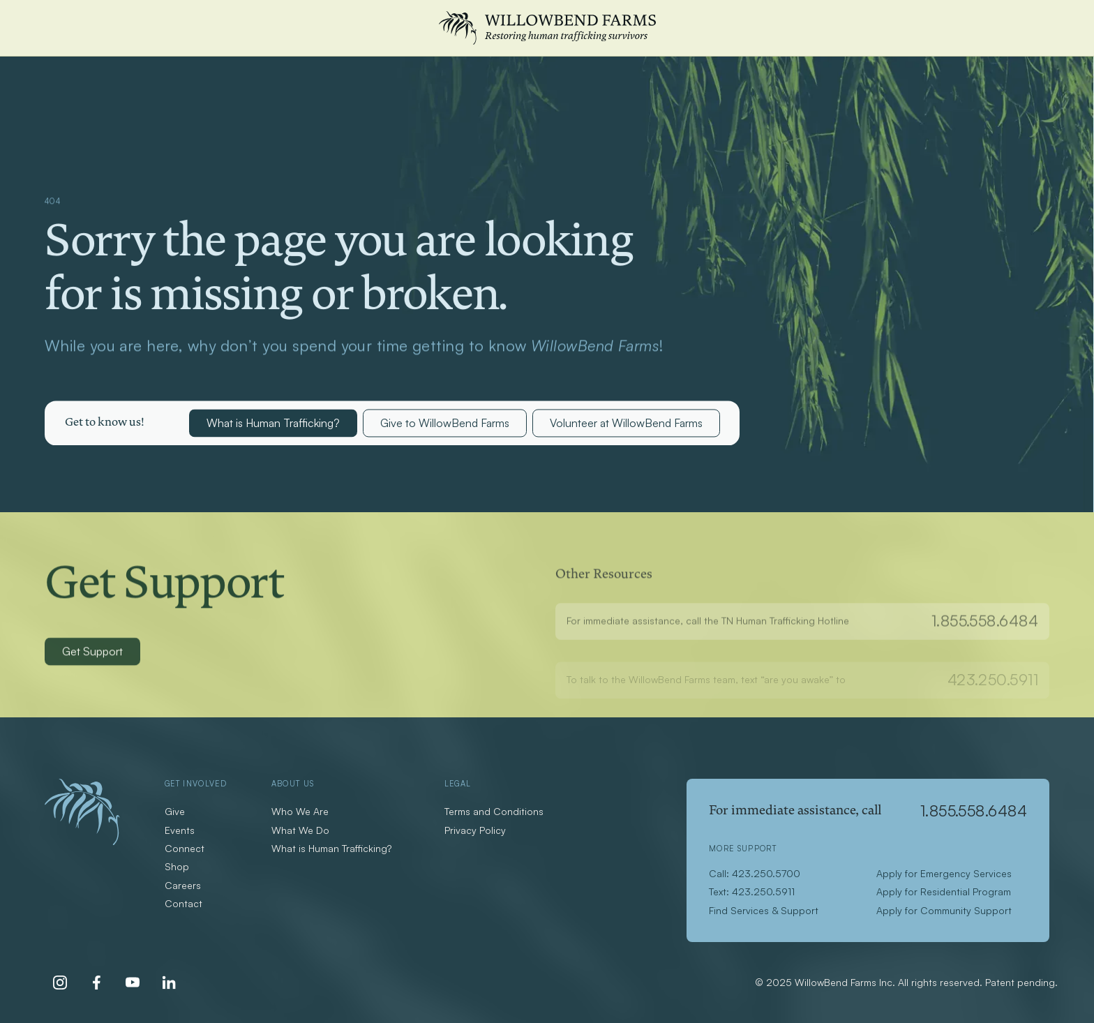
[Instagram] (60, 982)
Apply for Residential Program (943, 891)
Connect (184, 848)
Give (175, 811)
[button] (104, 424)
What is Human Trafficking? (273, 424)
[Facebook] (96, 982)
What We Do (300, 830)
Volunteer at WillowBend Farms (626, 424)
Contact (183, 903)
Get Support (92, 655)
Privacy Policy (475, 830)
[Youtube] (132, 982)
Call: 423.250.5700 (754, 873)
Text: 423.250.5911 (752, 891)
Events (180, 830)
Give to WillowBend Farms (444, 424)
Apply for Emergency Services (944, 873)
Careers (183, 885)
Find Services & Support (763, 910)
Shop (177, 866)
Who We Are (300, 811)
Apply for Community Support (944, 910)
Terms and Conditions (494, 811)
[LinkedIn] (169, 982)
